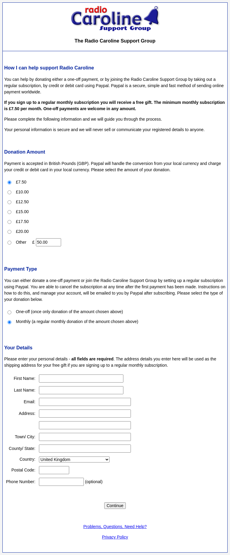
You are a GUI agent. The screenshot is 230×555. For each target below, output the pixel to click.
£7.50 (21, 182)
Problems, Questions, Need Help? (115, 526)
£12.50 (22, 201)
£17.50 (22, 221)
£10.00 (22, 191)
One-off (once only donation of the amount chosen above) (69, 311)
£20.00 (22, 231)
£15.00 (22, 211)
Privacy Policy (115, 537)
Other (21, 242)
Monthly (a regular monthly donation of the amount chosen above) (77, 321)
